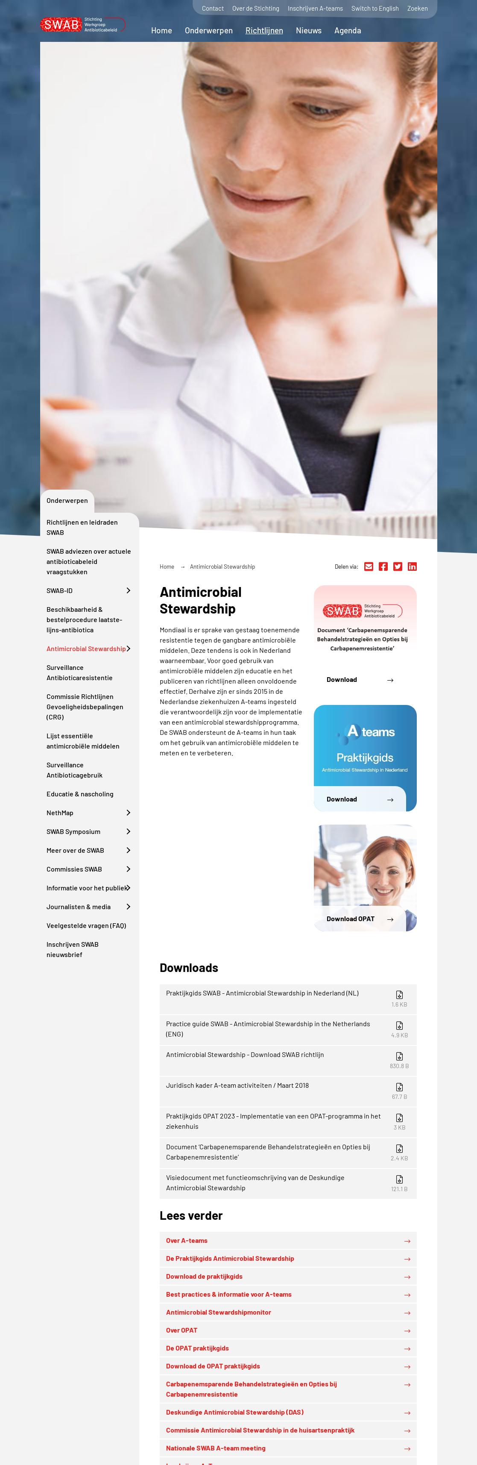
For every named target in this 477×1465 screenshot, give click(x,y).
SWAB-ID (60, 590)
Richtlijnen (264, 30)
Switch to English (375, 8)
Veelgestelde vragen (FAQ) (86, 925)
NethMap (60, 812)
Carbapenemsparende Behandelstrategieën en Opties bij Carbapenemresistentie (251, 1389)
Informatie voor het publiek (87, 888)
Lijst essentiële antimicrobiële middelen (83, 740)
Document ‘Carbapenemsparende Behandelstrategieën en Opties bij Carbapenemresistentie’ (289, 1152)
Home (161, 30)
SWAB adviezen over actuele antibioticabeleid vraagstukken (89, 561)
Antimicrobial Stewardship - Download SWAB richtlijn (289, 1059)
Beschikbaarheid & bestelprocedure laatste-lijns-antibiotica (84, 619)
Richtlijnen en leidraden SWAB (82, 527)
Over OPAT (181, 1330)
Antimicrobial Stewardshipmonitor (218, 1312)
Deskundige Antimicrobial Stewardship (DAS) (235, 1412)
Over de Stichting (255, 8)
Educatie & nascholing (80, 794)
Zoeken (417, 8)
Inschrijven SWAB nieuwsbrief (73, 949)
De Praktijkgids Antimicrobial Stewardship (230, 1258)
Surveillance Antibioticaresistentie (80, 672)
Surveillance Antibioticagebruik (74, 769)
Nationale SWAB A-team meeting (216, 1448)
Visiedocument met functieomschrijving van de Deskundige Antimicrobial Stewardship (289, 1182)
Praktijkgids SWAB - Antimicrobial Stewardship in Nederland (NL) (289, 998)
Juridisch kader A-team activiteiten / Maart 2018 (289, 1090)
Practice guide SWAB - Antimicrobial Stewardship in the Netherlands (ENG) (289, 1029)
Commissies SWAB (74, 869)
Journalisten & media (79, 906)
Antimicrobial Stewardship (86, 648)
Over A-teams (187, 1240)
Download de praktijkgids (204, 1276)
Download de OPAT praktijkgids (213, 1366)
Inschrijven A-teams (315, 8)
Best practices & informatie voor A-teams (229, 1294)
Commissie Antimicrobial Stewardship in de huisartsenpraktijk (260, 1430)
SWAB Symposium (73, 831)
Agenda (347, 30)
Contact (213, 8)
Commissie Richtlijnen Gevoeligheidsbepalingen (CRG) (85, 706)
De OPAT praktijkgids (197, 1348)
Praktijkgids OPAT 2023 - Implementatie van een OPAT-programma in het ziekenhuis (289, 1121)
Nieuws (309, 30)
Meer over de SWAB (75, 850)
